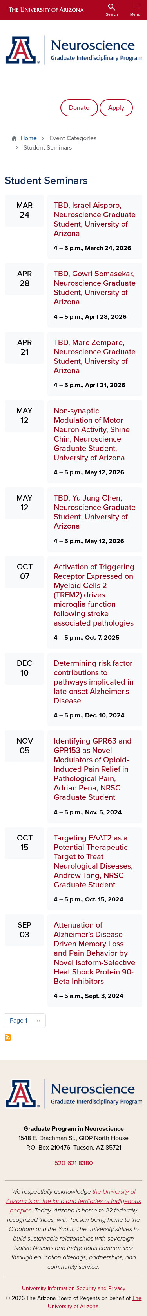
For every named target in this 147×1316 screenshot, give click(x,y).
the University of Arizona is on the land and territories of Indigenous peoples (73, 1201)
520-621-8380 (73, 1163)
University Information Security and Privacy (73, 1288)
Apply (116, 108)
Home (28, 138)
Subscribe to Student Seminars (8, 1037)
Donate (79, 108)
